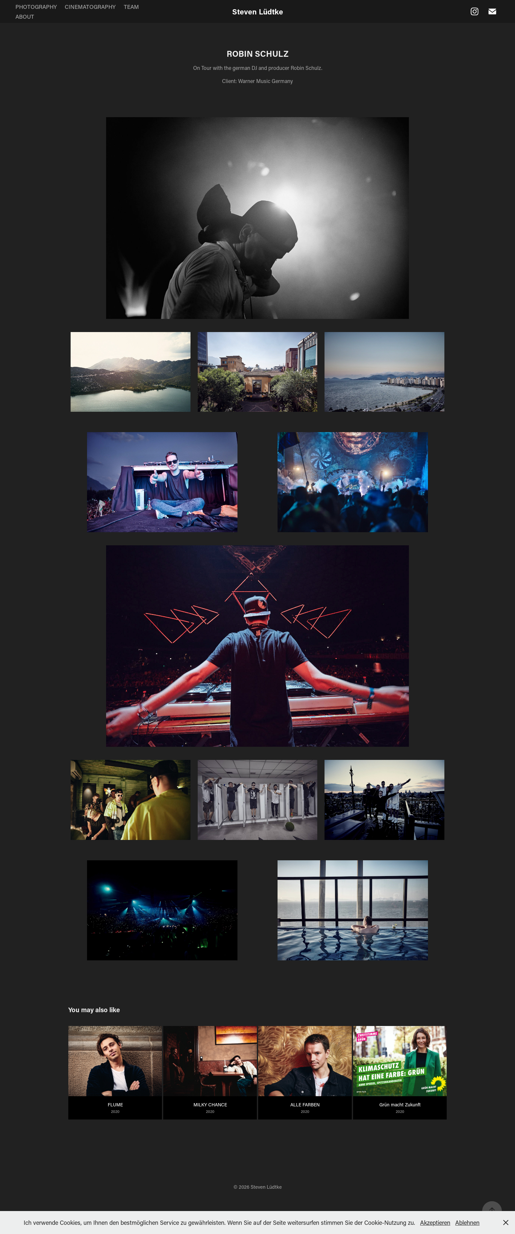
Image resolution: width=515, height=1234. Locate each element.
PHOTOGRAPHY (36, 6)
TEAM (131, 6)
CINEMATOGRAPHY (90, 6)
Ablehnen (467, 1222)
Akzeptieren (435, 1222)
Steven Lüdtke (257, 11)
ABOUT (24, 16)
